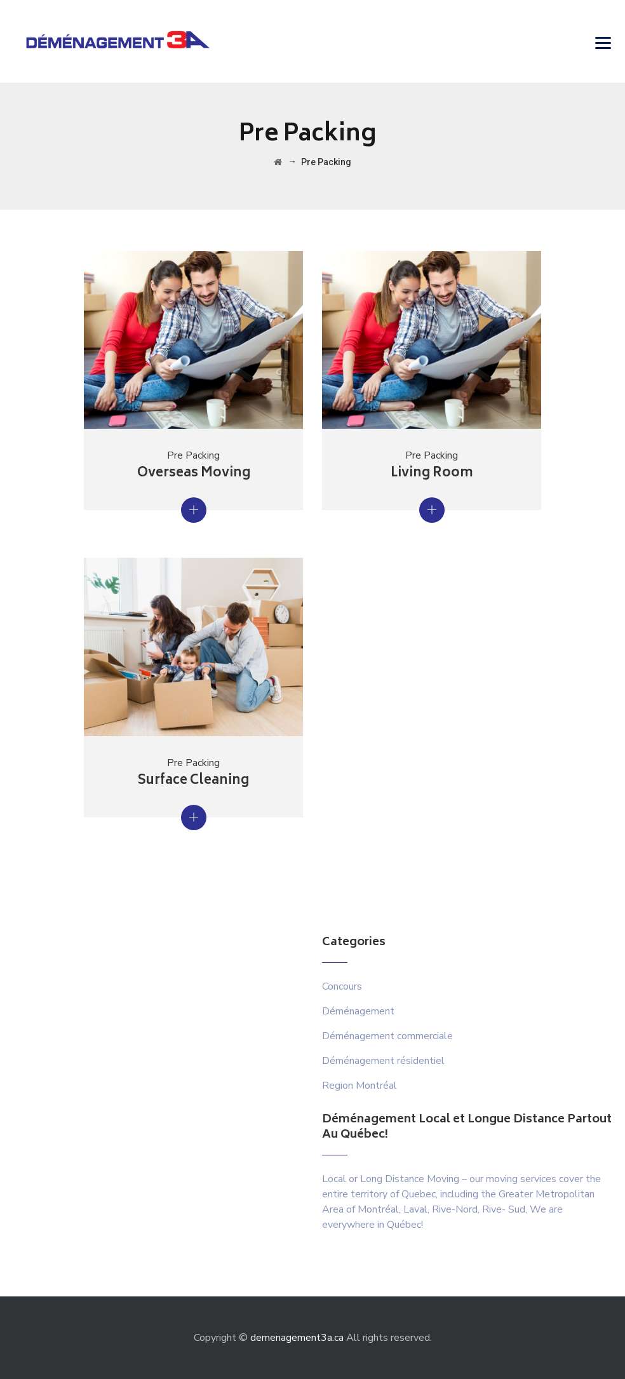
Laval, (416, 1209)
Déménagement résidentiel (383, 1061)
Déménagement (358, 1011)
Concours (342, 986)
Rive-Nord (455, 1209)
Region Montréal (359, 1086)
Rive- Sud (503, 1209)
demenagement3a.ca (297, 1338)
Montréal (378, 1209)
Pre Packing (193, 455)
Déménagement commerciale (387, 1036)
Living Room (432, 473)
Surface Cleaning (193, 781)
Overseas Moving (193, 473)
